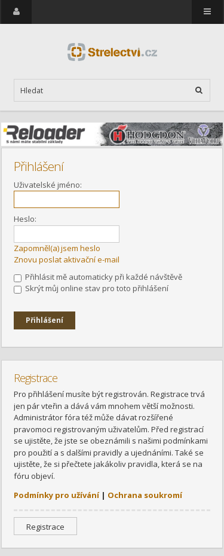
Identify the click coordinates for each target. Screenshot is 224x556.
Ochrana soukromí (145, 495)
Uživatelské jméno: (48, 184)
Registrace (45, 526)
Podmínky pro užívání (56, 495)
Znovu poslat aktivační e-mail (66, 259)
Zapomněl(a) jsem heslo (57, 248)
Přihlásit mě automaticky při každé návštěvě (98, 276)
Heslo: (25, 218)
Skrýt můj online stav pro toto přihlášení (91, 288)
